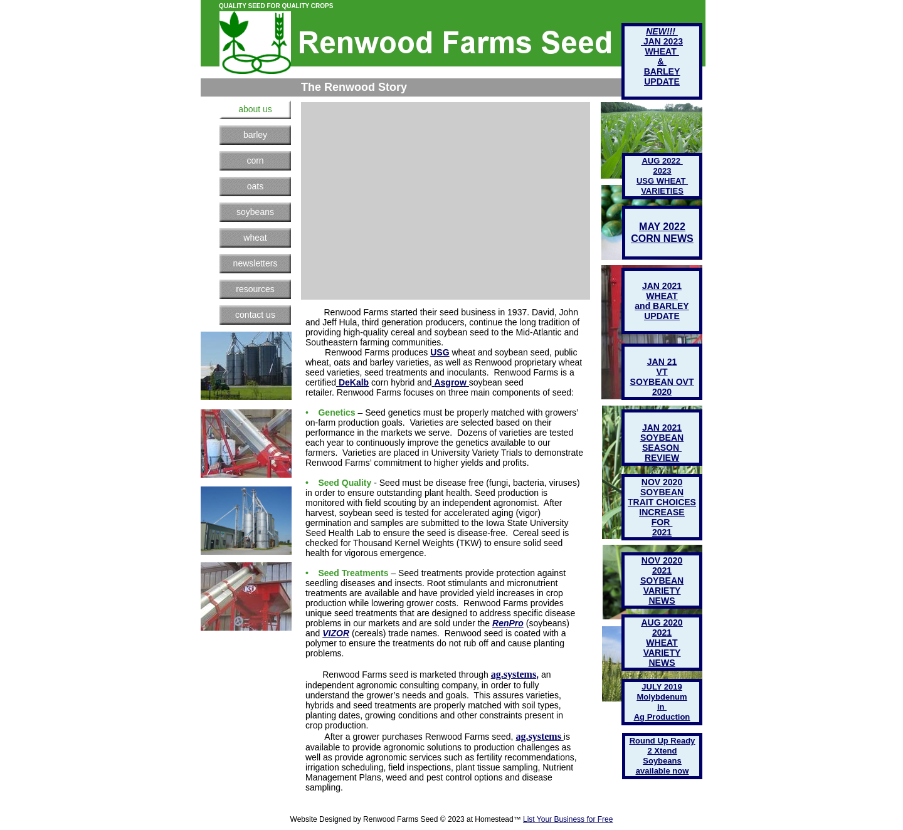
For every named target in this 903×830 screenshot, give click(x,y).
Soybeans (662, 760)
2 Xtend (662, 750)
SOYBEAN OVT (662, 382)
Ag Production (662, 717)
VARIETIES (662, 191)
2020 (662, 392)
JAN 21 (662, 362)
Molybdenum (661, 696)
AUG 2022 (662, 160)
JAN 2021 (662, 428)
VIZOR (335, 633)
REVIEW (662, 458)
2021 (662, 633)
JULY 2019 (662, 686)
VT (662, 372)
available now (662, 770)
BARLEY (662, 71)
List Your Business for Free (568, 819)
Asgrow (450, 382)
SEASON (662, 448)
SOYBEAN (662, 580)
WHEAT (661, 643)
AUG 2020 (661, 622)
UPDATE (662, 316)
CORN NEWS (662, 238)
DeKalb (354, 382)
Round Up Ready (662, 740)
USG (439, 352)
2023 (662, 171)
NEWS (662, 663)
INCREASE (661, 512)
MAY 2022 (662, 226)
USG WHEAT (662, 181)
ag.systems (513, 674)
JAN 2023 (662, 41)
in (662, 707)
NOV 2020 (662, 560)
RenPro (508, 623)
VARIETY (662, 653)
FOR (662, 522)
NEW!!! (662, 31)
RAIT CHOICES (664, 502)
